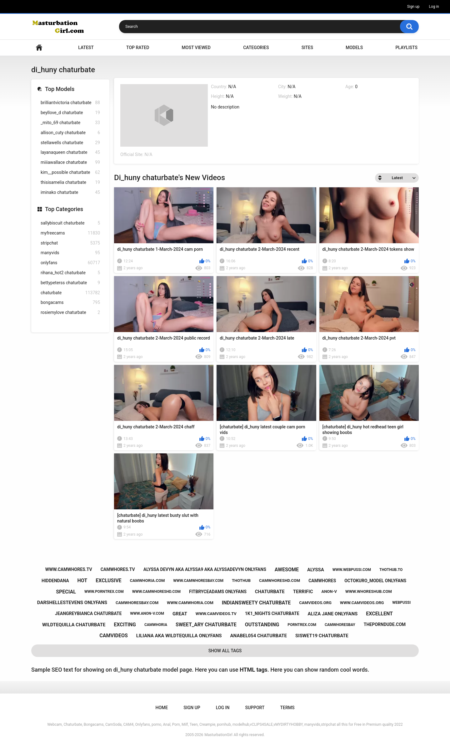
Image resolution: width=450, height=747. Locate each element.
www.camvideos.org (362, 602)
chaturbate (70, 292)
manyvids (70, 252)
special (66, 592)
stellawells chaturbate (70, 142)
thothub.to (390, 570)
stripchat (70, 243)
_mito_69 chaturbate (70, 122)
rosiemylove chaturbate (70, 312)
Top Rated (137, 47)
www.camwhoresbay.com (198, 580)
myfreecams (70, 233)
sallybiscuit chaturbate (70, 223)
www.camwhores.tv (68, 569)
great (179, 614)
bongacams (70, 302)
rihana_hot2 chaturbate (70, 272)
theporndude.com (385, 624)
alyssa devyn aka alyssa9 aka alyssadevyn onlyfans (204, 569)
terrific (303, 591)
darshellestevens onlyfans (72, 602)
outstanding (262, 625)
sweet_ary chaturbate (206, 625)
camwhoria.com (147, 580)
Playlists (406, 47)
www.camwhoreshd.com (156, 591)
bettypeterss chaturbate (70, 282)
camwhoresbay (340, 625)
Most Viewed (196, 47)
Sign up (413, 6)
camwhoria (155, 625)
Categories (256, 47)
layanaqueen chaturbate (70, 152)
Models (354, 47)
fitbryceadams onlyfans (218, 591)
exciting (125, 625)
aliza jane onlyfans (333, 614)
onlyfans (70, 262)
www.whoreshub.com (368, 591)
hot (83, 580)
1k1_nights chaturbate (272, 613)
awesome (287, 570)
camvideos (113, 635)
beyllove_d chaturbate (70, 112)
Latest (86, 47)
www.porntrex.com (104, 591)
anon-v (329, 591)
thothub (241, 580)
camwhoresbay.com (137, 602)
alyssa (315, 570)
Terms (287, 707)
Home (39, 48)
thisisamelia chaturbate (70, 182)
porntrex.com (302, 625)
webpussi (401, 602)
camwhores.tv (118, 569)
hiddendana (55, 580)
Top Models (59, 89)
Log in (434, 6)
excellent (379, 614)
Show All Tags (225, 650)
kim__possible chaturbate (70, 172)
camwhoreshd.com (279, 580)
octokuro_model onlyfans (375, 580)
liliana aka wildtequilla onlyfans (179, 635)
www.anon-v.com (147, 613)
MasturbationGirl (218, 735)
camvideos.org (315, 602)
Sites (307, 47)
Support (254, 707)
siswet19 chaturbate (321, 635)
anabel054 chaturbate (258, 635)
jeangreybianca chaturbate (88, 613)
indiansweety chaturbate (256, 603)
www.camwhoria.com (190, 602)
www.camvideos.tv (216, 613)
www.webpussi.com (351, 570)
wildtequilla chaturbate (73, 625)
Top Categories (64, 209)
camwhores (322, 580)
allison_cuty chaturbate (70, 132)
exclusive (108, 580)
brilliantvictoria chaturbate (70, 102)
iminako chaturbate (70, 192)
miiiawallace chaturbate (70, 162)
